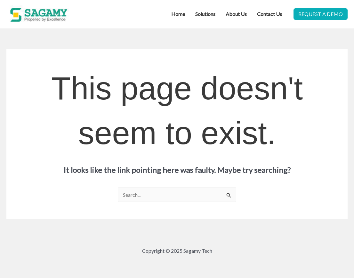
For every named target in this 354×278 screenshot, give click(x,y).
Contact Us (269, 14)
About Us (236, 14)
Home (178, 14)
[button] (321, 14)
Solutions (205, 14)
